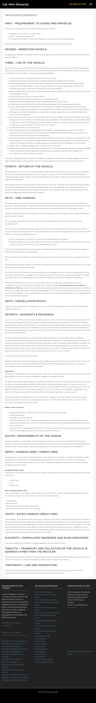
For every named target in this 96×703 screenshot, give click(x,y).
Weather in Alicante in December (15, 675)
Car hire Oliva (40, 652)
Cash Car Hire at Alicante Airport (14, 641)
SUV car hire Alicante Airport (46, 600)
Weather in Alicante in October (14, 680)
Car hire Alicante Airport (44, 592)
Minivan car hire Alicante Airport (47, 613)
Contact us (71, 608)
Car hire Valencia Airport (44, 662)
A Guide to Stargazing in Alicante (15, 649)
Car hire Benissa (41, 649)
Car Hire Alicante (17, 4)
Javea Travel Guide (42, 636)
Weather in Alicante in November (15, 677)
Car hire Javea (40, 657)
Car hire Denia (40, 639)
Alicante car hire (11, 320)
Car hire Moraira (41, 644)
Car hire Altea (40, 654)
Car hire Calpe (40, 641)
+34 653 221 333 (76, 4)
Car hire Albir (40, 646)
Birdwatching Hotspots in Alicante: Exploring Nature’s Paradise (13, 654)
